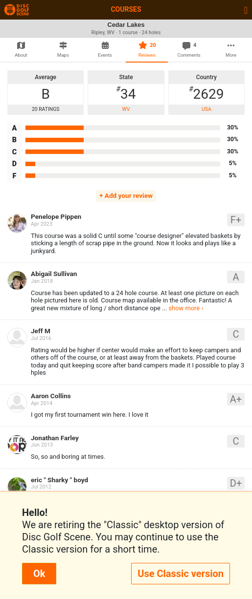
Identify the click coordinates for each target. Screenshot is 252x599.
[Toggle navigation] (246, 9)
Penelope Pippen (56, 216)
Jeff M (40, 331)
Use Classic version (180, 573)
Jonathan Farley (55, 438)
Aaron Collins (51, 396)
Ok (39, 573)
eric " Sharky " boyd (59, 480)
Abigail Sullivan (54, 274)
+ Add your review (126, 195)
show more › (185, 308)
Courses (126, 9)
